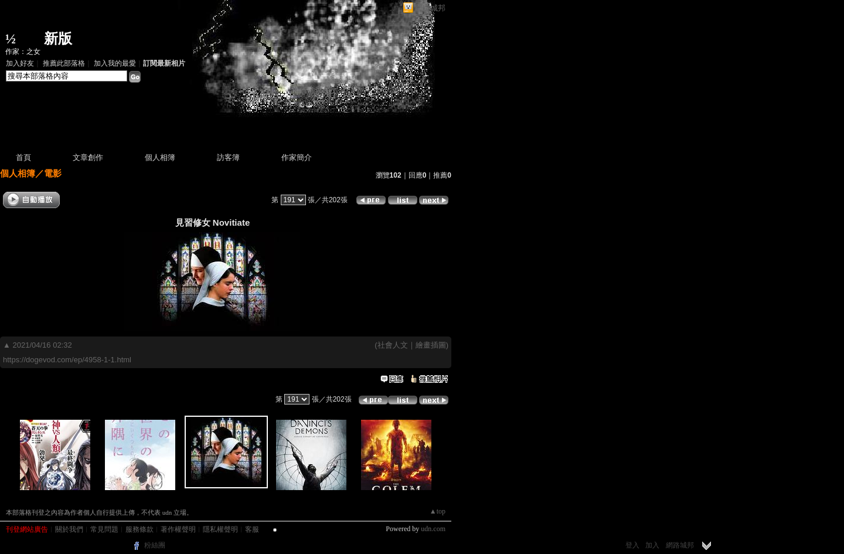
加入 (652, 545)
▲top (437, 511)
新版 (58, 38)
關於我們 (69, 529)
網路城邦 (430, 8)
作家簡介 (296, 157)
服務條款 (139, 529)
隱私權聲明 (220, 529)
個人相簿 (160, 157)
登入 (632, 545)
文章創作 (88, 157)
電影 (53, 173)
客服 (252, 529)
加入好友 (20, 63)
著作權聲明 (178, 529)
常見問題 (104, 529)
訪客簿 (228, 157)
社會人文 (392, 345)
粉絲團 (154, 545)
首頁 (23, 157)
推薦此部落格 (64, 63)
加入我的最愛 (115, 63)
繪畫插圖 (431, 345)
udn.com (433, 529)
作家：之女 (22, 51)
